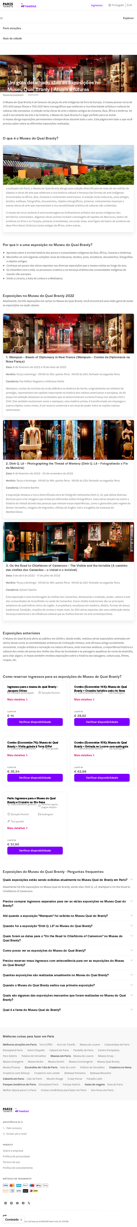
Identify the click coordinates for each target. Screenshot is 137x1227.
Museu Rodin (36, 1061)
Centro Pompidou (108, 1050)
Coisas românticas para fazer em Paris (64, 1090)
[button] (68, 879)
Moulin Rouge (55, 1078)
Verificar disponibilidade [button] (35, 722)
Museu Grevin (56, 1061)
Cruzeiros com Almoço (16, 1073)
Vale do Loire (68, 1067)
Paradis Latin (94, 1078)
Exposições (33, 94)
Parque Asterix (71, 1084)
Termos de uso (11, 1162)
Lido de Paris (34, 1078)
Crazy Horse (75, 1078)
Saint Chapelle (36, 1050)
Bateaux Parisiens (75, 1073)
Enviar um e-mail (16, 1133)
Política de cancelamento (18, 1167)
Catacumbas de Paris (117, 1044)
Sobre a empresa (13, 1150)
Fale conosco (14, 1128)
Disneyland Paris (13, 1050)
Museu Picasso (11, 1067)
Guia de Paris (115, 1084)
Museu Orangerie (13, 1061)
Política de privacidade (16, 1156)
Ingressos (97, 5)
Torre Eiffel (45, 1044)
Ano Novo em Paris (102, 1090)
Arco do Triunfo (66, 1044)
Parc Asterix (10, 1056)
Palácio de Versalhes (33, 1056)
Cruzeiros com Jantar (47, 1073)
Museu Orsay (105, 1056)
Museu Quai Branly (108, 1061)
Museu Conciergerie (81, 1061)
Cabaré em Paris (59, 1050)
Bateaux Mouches (100, 1073)
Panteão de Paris (83, 1050)
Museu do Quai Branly (13, 94)
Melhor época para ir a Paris (19, 1090)
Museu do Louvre (90, 1044)
